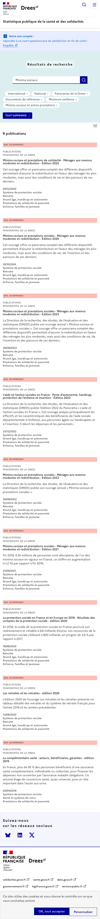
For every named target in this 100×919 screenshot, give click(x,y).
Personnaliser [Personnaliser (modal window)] (83, 912)
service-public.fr (72, 886)
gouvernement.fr (14, 886)
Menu (94, 4)
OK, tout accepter (52, 911)
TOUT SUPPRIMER (16, 115)
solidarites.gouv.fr (14, 880)
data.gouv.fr (65, 880)
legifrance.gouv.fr (43, 886)
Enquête (8, 45)
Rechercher (84, 4)
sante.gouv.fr (41, 880)
